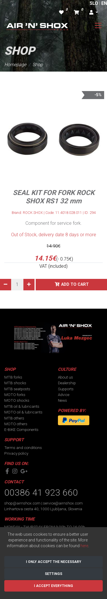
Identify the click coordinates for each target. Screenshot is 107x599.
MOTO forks (14, 394)
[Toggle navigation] (98, 25)
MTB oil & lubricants (21, 406)
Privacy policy (16, 453)
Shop (38, 64)
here (84, 545)
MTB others (14, 418)
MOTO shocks (16, 400)
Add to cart (75, 284)
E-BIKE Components (21, 429)
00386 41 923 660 (41, 492)
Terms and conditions (23, 447)
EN (104, 3)
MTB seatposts (17, 389)
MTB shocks (15, 383)
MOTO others (15, 423)
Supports (66, 389)
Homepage (15, 64)
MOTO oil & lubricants (23, 412)
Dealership (67, 383)
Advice (63, 394)
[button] (93, 12)
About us (65, 377)
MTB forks (13, 377)
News (62, 400)
